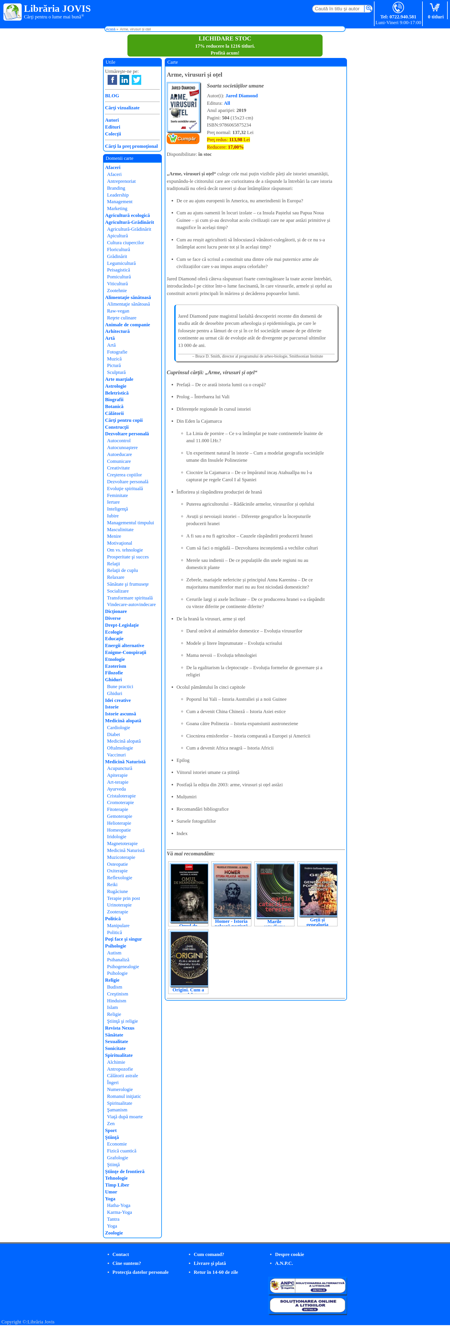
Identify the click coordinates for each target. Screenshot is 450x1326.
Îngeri (113, 1082)
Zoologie (114, 1233)
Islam (112, 1007)
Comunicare (119, 461)
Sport (111, 1130)
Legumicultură (121, 263)
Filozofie (114, 672)
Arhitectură (117, 331)
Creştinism (117, 994)
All (227, 103)
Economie (117, 1144)
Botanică (114, 406)
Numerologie (120, 1089)
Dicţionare (116, 611)
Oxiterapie (117, 870)
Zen (111, 1123)
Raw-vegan (118, 311)
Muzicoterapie (121, 857)
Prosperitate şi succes (128, 557)
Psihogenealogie (123, 966)
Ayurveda (116, 789)
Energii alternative (124, 645)
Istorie (112, 707)
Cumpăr (187, 138)
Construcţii (117, 427)
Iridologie (116, 836)
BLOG (112, 95)
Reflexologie (119, 877)
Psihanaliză (118, 959)
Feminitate (117, 495)
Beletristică (117, 393)
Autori (112, 120)
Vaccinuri (116, 755)
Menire (114, 536)
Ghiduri (113, 679)
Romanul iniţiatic (124, 1096)
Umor (111, 1192)
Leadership (118, 195)
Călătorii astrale (122, 1075)
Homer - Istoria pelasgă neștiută (231, 924)
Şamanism (117, 1110)
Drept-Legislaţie (122, 625)
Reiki (112, 884)
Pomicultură (119, 276)
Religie (112, 980)
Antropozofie (120, 1069)
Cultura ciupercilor (125, 242)
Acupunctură (119, 768)
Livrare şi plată (210, 1263)
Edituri (112, 127)
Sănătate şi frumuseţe (128, 584)
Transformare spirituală (130, 598)
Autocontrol (119, 440)
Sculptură (116, 372)
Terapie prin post (123, 898)
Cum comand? (209, 1254)
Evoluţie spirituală (125, 488)
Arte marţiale (119, 379)
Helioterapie (119, 823)
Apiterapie (117, 775)
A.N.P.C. (284, 1263)
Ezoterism (115, 666)
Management (120, 201)
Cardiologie (118, 727)
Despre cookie (289, 1254)
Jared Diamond (242, 95)
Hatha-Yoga (118, 1205)
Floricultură (118, 249)
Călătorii (114, 413)
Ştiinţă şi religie (122, 1021)
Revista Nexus (119, 1028)
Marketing (117, 208)
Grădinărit (117, 256)
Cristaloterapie (121, 796)
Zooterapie (117, 912)
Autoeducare (119, 454)
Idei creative (118, 700)
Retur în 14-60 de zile (216, 1272)
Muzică (114, 359)
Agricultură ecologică (127, 215)
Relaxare (115, 577)
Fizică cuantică (121, 1151)
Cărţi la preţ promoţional (131, 146)
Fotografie (117, 352)
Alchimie (116, 1062)
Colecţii (113, 134)
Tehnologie (116, 1178)
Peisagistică (118, 270)
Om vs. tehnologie (125, 550)
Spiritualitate (119, 1055)
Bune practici (120, 686)
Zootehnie (117, 290)
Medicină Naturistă (125, 761)
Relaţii (113, 563)
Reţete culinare (121, 318)
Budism (114, 987)
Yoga (110, 1198)
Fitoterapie (117, 809)
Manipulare (118, 925)
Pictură (114, 365)
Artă (110, 338)
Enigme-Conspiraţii (125, 652)
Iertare (113, 502)
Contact (121, 1254)
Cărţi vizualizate (122, 107)
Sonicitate (115, 1048)
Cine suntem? (127, 1263)
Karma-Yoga (119, 1212)
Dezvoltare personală (127, 433)
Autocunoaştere (122, 447)
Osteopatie (117, 864)
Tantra (113, 1219)
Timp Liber (117, 1185)
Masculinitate (120, 529)
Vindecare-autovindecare (131, 604)
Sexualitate (116, 1041)
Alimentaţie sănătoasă (128, 297)
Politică (113, 918)
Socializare (118, 591)
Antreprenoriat (121, 181)
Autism (114, 953)
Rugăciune (117, 891)
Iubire (113, 516)
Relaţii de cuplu (122, 570)
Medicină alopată (123, 720)
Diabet (113, 734)
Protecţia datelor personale (141, 1272)
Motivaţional (119, 543)
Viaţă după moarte (125, 1116)
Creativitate (118, 468)
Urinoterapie (119, 905)
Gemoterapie (119, 816)
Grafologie (117, 1157)
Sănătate (114, 1035)
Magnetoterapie (122, 843)
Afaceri (113, 167)
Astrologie (115, 386)
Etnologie (115, 659)
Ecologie (114, 632)
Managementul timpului (130, 522)
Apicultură (117, 235)
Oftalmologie (120, 748)
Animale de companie (127, 324)
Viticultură (117, 283)
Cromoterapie (120, 802)
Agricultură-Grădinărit (129, 222)
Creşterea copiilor (124, 474)
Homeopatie (119, 830)
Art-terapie (118, 782)
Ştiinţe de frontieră (125, 1171)
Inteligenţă (117, 509)
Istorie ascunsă (120, 714)
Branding (116, 188)
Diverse (113, 618)
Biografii (114, 399)
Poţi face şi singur (123, 939)
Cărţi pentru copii (124, 420)
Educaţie (114, 638)
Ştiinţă (112, 1137)
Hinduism (116, 1000)
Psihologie (115, 946)
